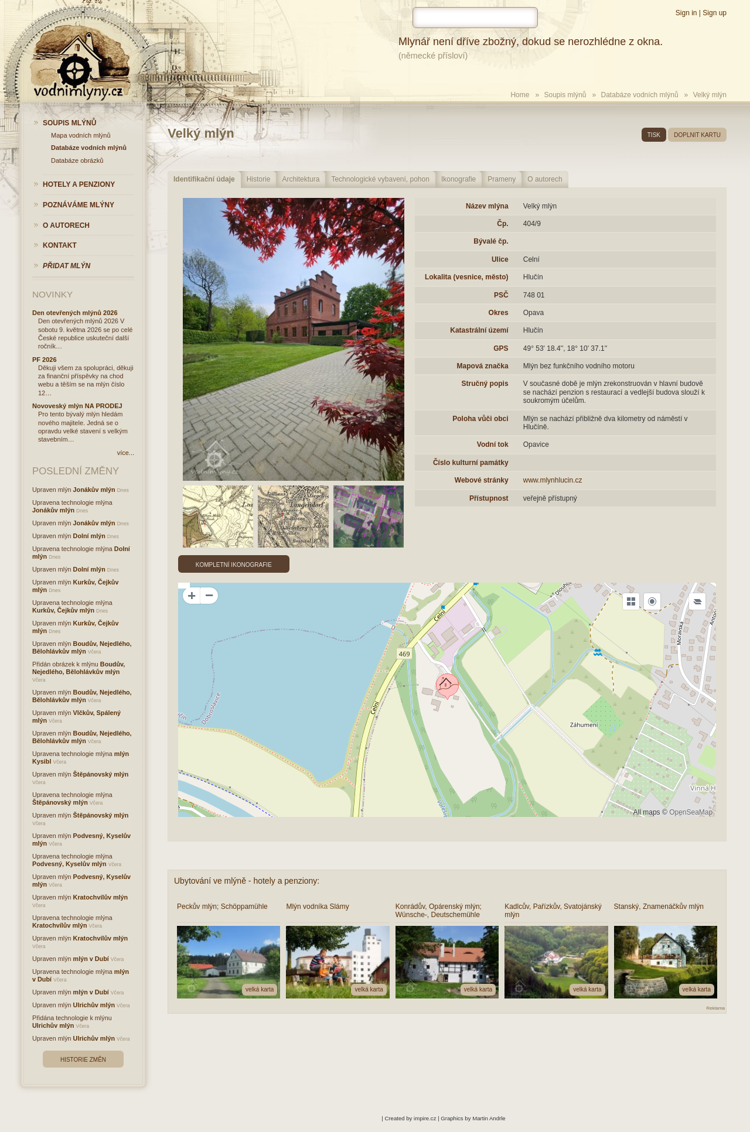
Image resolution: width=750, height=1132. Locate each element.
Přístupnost (489, 498)
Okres (499, 313)
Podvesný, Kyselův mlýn (69, 863)
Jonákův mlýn (94, 489)
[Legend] (697, 601)
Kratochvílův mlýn (100, 897)
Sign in (686, 13)
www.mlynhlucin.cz (552, 480)
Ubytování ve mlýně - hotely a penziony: (246, 880)
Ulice (500, 259)
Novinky (52, 294)
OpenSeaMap (690, 812)
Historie (259, 179)
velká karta (260, 989)
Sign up (715, 13)
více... (125, 452)
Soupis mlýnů (565, 95)
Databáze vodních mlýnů (640, 95)
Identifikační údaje (204, 179)
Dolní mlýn (89, 535)
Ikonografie (458, 179)
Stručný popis (485, 383)
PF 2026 (44, 359)
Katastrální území (479, 330)
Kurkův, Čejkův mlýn (63, 610)
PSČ (501, 295)
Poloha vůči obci (480, 419)
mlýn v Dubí (91, 958)
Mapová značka (483, 366)
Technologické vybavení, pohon (380, 179)
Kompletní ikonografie (234, 565)
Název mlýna (487, 206)
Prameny (502, 179)
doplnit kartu (697, 135)
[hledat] (475, 17)
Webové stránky (482, 480)
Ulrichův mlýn (94, 1004)
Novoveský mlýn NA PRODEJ (77, 405)
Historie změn (83, 1059)
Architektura (300, 179)
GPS (500, 348)
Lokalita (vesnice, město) (467, 277)
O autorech (544, 179)
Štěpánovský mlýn (101, 774)
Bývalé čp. (490, 241)
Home (519, 95)
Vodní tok (493, 444)
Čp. (502, 224)
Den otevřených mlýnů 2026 (75, 312)
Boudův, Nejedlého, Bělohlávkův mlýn (82, 647)
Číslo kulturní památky (471, 463)
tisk (653, 135)
